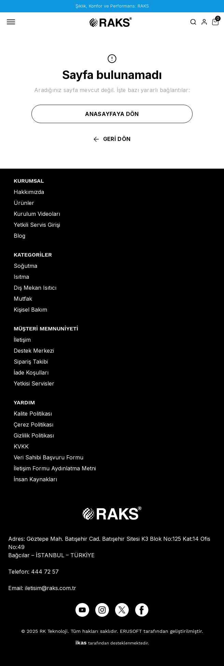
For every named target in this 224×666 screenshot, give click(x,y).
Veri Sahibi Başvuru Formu (48, 457)
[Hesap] (204, 21)
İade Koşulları (31, 372)
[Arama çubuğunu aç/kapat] (193, 21)
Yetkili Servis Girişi (37, 224)
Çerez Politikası (33, 424)
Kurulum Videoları (37, 213)
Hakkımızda (29, 191)
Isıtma (21, 276)
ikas (81, 642)
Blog (19, 235)
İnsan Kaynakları (35, 479)
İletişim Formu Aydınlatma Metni (55, 468)
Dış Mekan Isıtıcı (35, 287)
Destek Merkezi (34, 350)
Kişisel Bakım (30, 309)
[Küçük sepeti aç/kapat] (215, 21)
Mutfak (23, 298)
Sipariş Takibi (31, 361)
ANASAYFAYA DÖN (112, 113)
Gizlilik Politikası (34, 435)
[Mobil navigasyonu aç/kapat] (12, 21)
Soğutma (25, 265)
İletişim (22, 339)
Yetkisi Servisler (34, 383)
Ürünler (24, 202)
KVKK (21, 446)
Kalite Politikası (33, 413)
